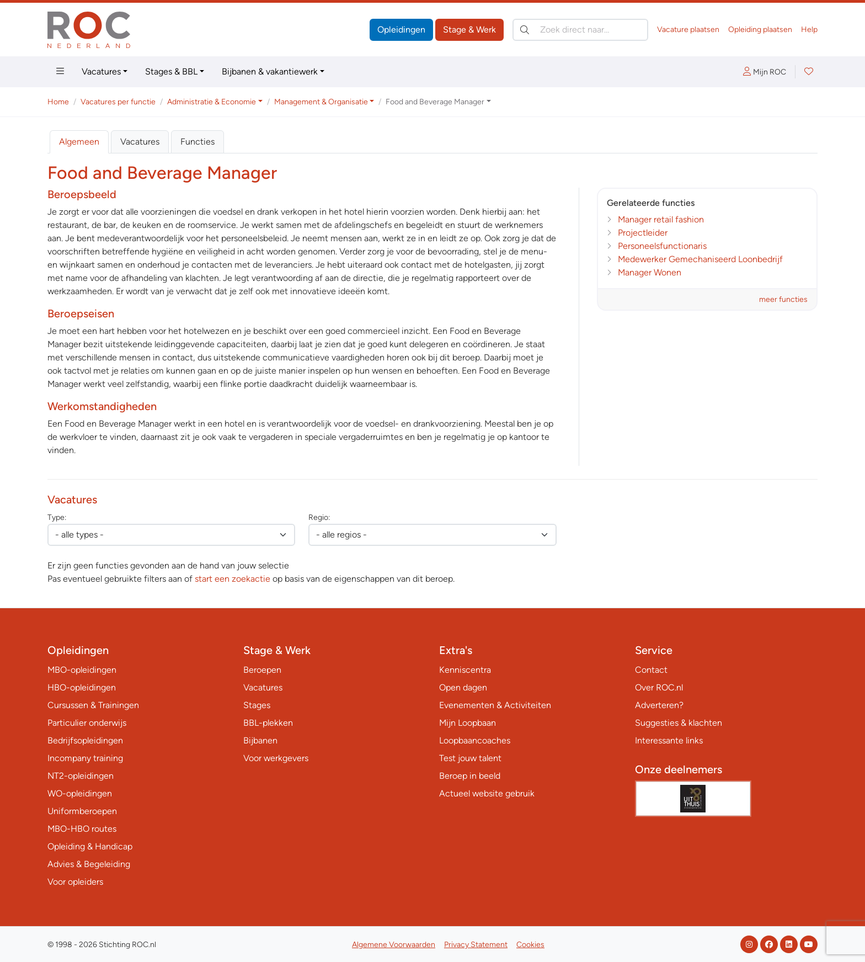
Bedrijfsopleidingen (85, 740)
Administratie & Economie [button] (211, 102)
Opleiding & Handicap (89, 846)
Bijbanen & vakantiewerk (270, 71)
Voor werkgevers (275, 758)
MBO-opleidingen (81, 670)
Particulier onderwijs (86, 722)
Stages (256, 705)
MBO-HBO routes (81, 828)
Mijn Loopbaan (467, 722)
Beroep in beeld (469, 775)
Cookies (530, 944)
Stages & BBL (171, 71)
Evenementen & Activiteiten (495, 705)
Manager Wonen (649, 272)
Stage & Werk (469, 29)
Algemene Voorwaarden (393, 944)
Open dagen (463, 687)
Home (58, 102)
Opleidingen (401, 29)
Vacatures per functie (118, 102)
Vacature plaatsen (688, 29)
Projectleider (643, 232)
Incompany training (85, 758)
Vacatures (101, 71)
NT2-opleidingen (80, 775)
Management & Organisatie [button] (321, 102)
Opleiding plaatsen (760, 29)
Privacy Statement (476, 944)
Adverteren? (659, 705)
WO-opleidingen (79, 793)
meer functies (783, 299)
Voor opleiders (75, 881)
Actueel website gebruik (487, 793)
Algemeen (79, 141)
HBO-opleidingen (81, 687)
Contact (651, 670)
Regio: (319, 517)
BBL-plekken (268, 722)
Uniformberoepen (82, 811)
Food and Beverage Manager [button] (435, 102)
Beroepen (262, 670)
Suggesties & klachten (678, 722)
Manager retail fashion (661, 219)
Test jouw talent (470, 758)
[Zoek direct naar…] (580, 30)
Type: (56, 517)
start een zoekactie (232, 578)
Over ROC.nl (659, 687)
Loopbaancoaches (474, 740)
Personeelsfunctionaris (662, 246)
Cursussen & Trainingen (93, 705)
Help (809, 29)
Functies (197, 141)
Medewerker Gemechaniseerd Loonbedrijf (700, 259)
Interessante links (669, 740)
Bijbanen (260, 740)
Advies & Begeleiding (88, 864)
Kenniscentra (465, 670)
